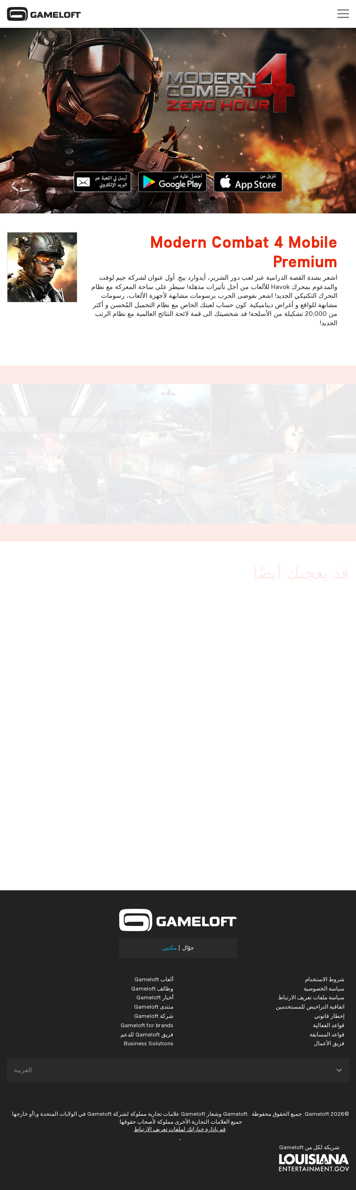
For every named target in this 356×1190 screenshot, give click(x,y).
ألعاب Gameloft (153, 979)
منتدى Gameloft (153, 1006)
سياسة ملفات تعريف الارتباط (311, 997)
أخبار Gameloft (154, 997)
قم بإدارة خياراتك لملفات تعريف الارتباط (180, 1129)
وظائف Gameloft (152, 988)
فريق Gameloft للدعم (147, 1034)
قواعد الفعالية (328, 1025)
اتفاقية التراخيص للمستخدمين (310, 1006)
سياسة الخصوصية (324, 988)
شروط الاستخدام (324, 979)
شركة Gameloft (153, 1015)
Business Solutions (148, 1043)
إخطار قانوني (329, 1015)
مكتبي (169, 948)
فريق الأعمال (329, 1043)
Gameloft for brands (147, 1025)
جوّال (188, 948)
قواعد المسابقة (327, 1034)
